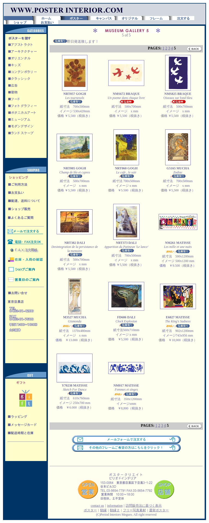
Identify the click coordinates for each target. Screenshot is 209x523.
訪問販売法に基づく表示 (144, 506)
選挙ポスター (159, 510)
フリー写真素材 (134, 510)
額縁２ (115, 510)
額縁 (103, 510)
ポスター (90, 510)
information (115, 506)
